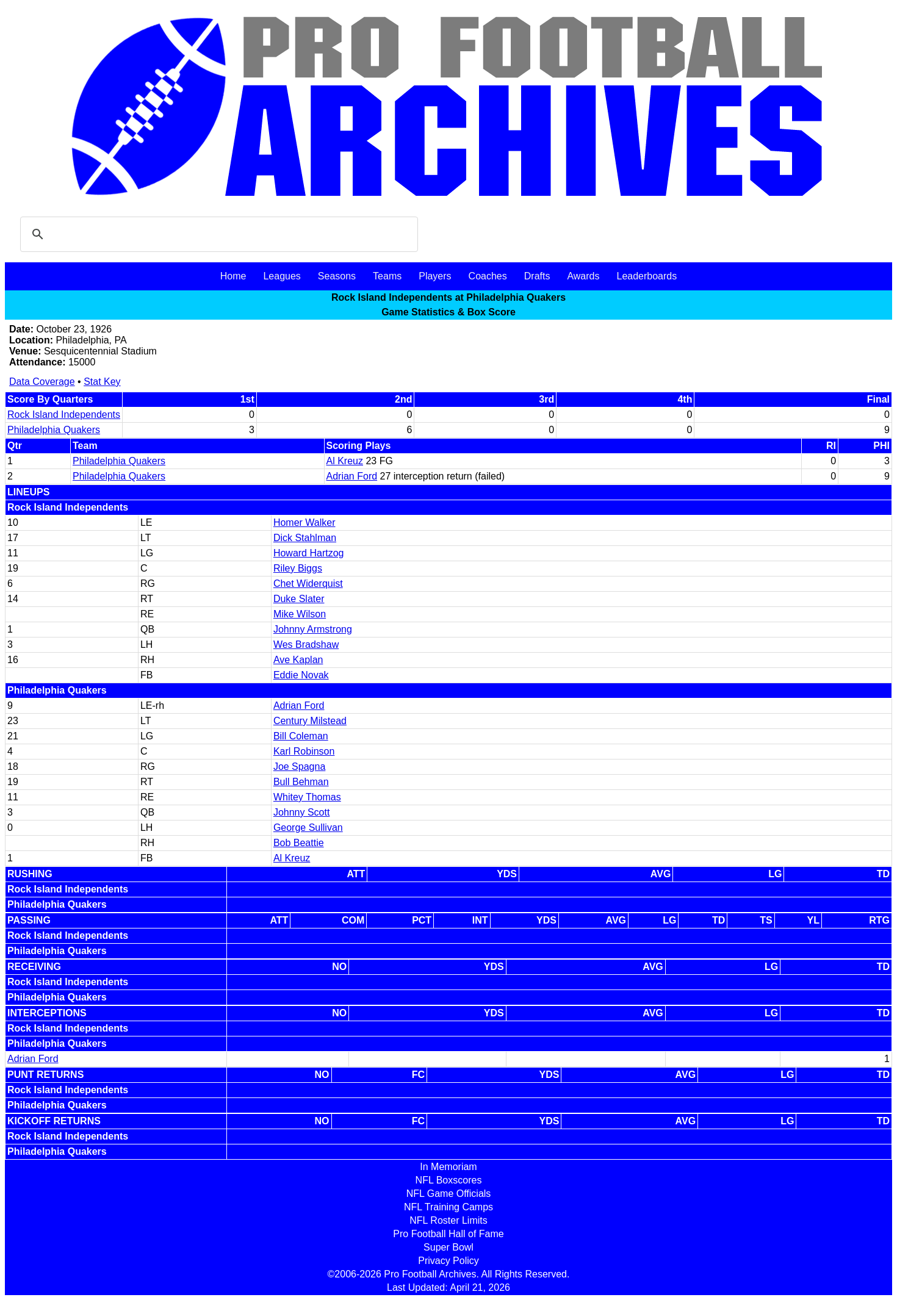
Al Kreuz (344, 461)
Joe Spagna (299, 766)
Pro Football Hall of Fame (448, 1234)
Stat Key (102, 381)
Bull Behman (301, 782)
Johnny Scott (301, 812)
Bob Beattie (298, 843)
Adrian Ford (352, 476)
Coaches (488, 276)
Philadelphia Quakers (53, 430)
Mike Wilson (299, 614)
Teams (387, 276)
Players (435, 276)
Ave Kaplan (298, 660)
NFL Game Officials (448, 1193)
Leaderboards (646, 276)
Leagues (281, 276)
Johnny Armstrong (312, 629)
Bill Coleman (300, 736)
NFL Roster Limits (448, 1220)
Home (233, 276)
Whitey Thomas (307, 797)
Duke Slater (299, 599)
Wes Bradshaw (306, 644)
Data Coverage (42, 381)
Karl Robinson (304, 751)
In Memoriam (448, 1167)
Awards (583, 276)
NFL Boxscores (449, 1180)
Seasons (337, 276)
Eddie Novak (301, 675)
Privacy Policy (448, 1260)
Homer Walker (304, 522)
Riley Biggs (297, 568)
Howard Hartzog (308, 553)
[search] (217, 234)
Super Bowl (448, 1247)
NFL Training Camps (448, 1207)
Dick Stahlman (304, 538)
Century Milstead (310, 721)
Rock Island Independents (63, 414)
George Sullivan (308, 827)
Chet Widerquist (308, 583)
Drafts (537, 276)
